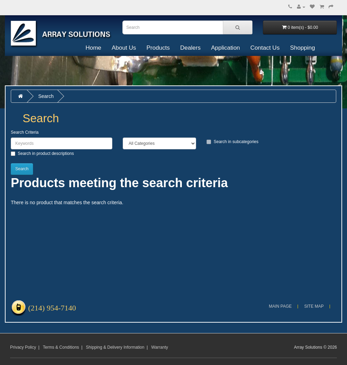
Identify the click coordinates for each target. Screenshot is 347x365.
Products (158, 47)
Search (46, 96)
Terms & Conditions (61, 347)
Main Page (280, 306)
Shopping (302, 47)
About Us (124, 47)
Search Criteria (25, 132)
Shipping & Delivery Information (115, 347)
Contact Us (265, 47)
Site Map (314, 306)
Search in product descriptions (42, 153)
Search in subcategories (232, 141)
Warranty (159, 347)
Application (225, 47)
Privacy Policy (23, 347)
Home (93, 47)
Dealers (190, 47)
